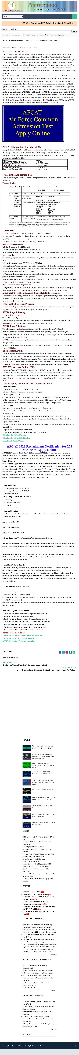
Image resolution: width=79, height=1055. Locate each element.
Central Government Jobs (13, 35)
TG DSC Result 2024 (29, 993)
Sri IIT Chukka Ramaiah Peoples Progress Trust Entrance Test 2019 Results (43, 788)
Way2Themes (12, 1051)
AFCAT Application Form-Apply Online (18, 647)
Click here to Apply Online (13, 446)
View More (53, 960)
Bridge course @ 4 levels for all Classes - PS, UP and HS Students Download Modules (43, 762)
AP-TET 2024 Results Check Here (43, 795)
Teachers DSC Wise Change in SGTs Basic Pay (37, 930)
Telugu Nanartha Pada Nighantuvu (34, 865)
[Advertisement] (39, 696)
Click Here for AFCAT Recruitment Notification (22, 641)
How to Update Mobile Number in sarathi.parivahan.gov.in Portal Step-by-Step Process (37, 855)
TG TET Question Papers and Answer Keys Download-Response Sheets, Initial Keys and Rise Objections (38, 983)
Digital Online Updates (35, 1051)
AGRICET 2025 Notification (31, 867)
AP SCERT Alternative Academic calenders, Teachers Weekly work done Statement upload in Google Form (38, 1024)
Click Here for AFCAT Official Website (18, 644)
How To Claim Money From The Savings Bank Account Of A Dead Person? (43, 771)
